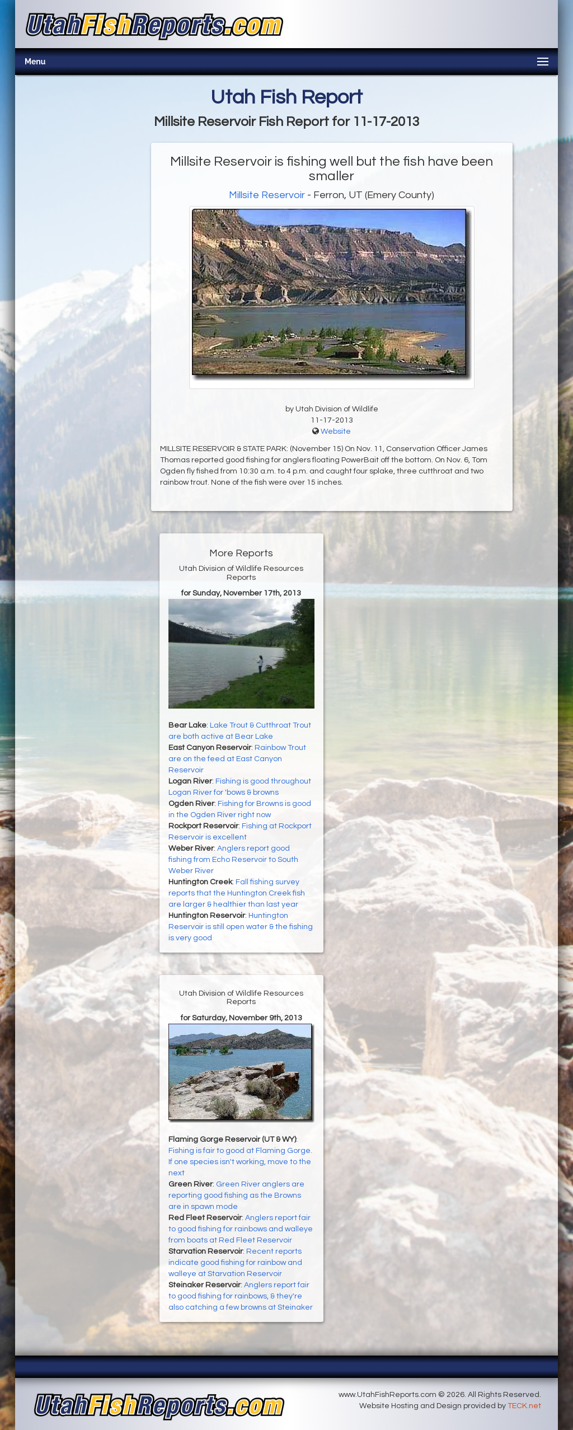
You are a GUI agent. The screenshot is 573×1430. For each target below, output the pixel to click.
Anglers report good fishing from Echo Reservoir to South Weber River (233, 860)
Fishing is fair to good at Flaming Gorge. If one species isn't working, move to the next (240, 1162)
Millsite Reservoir (267, 195)
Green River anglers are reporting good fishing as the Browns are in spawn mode (236, 1195)
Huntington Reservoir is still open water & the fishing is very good (240, 927)
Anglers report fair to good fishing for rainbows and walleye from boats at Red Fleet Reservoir (240, 1229)
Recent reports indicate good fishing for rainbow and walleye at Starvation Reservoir (235, 1263)
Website (336, 431)
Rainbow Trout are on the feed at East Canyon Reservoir (237, 759)
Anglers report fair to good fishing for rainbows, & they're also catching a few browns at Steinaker (240, 1296)
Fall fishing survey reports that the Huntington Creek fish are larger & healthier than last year (236, 893)
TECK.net (524, 1406)
